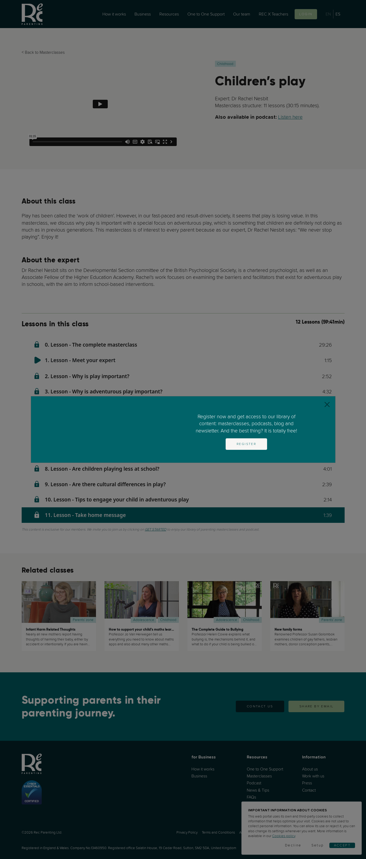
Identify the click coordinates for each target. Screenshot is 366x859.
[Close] (327, 404)
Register (246, 444)
